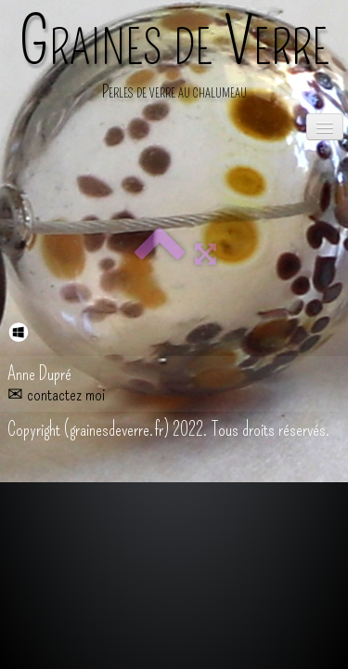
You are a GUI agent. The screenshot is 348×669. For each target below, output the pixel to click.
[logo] (174, 60)
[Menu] (324, 126)
